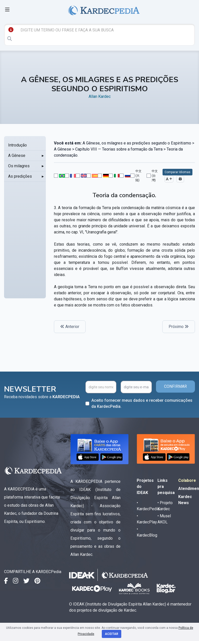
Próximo (179, 326)
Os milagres (19, 165)
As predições (20, 176)
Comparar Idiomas (177, 172)
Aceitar (111, 634)
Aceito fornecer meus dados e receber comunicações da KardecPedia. (141, 403)
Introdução (17, 145)
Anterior (69, 326)
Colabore (187, 480)
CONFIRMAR (175, 386)
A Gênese (16, 155)
